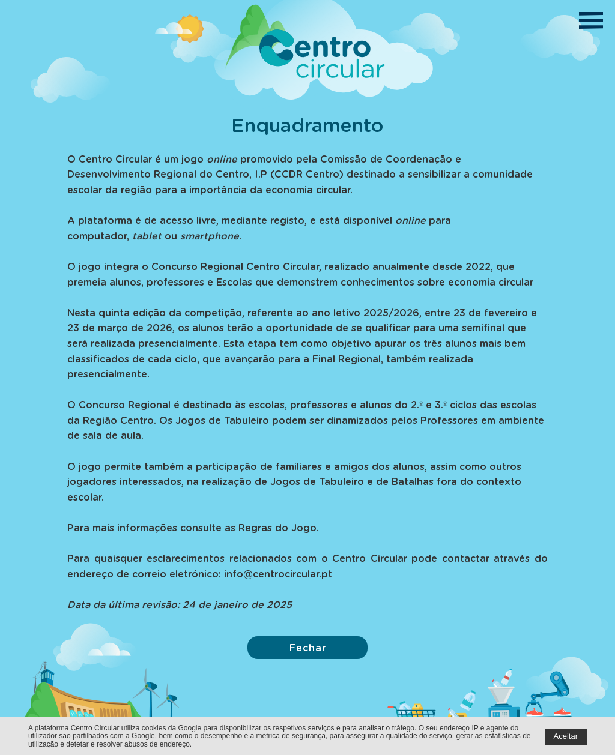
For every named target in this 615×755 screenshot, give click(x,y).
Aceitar (566, 736)
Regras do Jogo (277, 527)
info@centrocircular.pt (278, 573)
